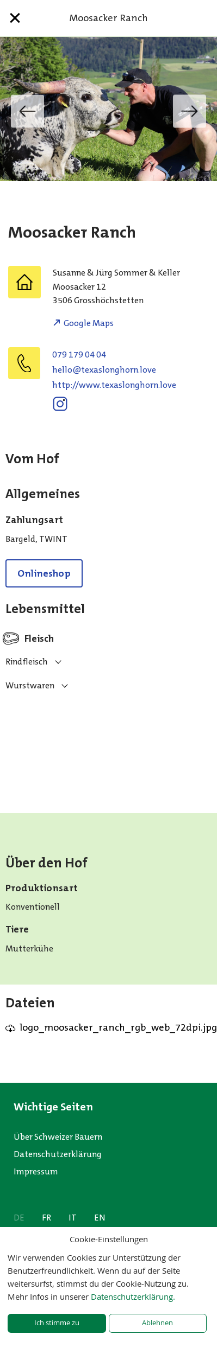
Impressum (36, 1171)
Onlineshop (44, 573)
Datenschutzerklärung (58, 1154)
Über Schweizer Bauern (58, 1136)
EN (100, 1217)
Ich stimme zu (56, 1322)
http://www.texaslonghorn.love (114, 385)
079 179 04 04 (79, 354)
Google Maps (89, 323)
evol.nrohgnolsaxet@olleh (104, 369)
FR (46, 1217)
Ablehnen (157, 1322)
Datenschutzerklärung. (133, 1296)
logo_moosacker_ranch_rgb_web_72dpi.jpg (118, 1027)
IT (73, 1217)
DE (19, 1217)
